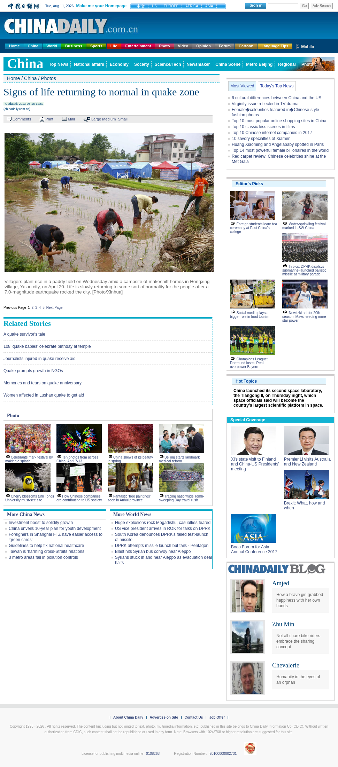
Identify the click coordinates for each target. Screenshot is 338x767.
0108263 (153, 754)
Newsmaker (198, 64)
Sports (96, 46)
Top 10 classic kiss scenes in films (263, 126)
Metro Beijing (259, 64)
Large (96, 119)
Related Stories (27, 323)
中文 (141, 6)
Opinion (203, 46)
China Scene (227, 64)
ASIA (209, 6)
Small (123, 119)
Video (183, 46)
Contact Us (193, 717)
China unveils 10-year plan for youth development (55, 528)
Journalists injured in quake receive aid (39, 358)
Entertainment (138, 46)
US (154, 6)
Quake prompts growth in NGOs (33, 370)
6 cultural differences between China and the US (276, 97)
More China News (26, 514)
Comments (22, 119)
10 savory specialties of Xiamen (261, 138)
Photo (164, 46)
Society (141, 64)
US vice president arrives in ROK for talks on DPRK (162, 528)
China (33, 46)
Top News (59, 64)
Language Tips (274, 46)
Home (14, 46)
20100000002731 (223, 754)
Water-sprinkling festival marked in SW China (304, 226)
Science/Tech (168, 64)
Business (73, 46)
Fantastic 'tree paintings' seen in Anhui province (129, 498)
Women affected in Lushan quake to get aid (43, 395)
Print (49, 119)
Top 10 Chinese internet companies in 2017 (272, 132)
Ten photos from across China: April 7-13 (77, 459)
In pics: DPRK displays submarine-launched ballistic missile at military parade (304, 270)
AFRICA (191, 6)
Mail (71, 119)
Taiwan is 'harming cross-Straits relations (46, 551)
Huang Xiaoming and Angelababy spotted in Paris (278, 144)
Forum (225, 46)
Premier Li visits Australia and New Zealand (307, 462)
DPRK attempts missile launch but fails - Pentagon (161, 545)
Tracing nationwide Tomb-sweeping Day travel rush (181, 498)
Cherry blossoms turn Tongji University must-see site (29, 498)
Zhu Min (283, 624)
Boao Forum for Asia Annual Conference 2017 (254, 549)
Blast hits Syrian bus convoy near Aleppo (153, 551)
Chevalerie (285, 665)
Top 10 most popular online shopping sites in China (279, 120)
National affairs (89, 64)
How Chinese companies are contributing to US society (79, 498)
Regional (287, 64)
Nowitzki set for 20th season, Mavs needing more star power (304, 316)
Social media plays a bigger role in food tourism (250, 315)
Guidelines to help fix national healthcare (46, 545)
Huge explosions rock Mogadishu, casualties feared (162, 522)
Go (304, 6)
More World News (132, 514)
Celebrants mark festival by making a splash (29, 459)
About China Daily (128, 717)
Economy (119, 64)
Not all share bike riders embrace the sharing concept (298, 641)
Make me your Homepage (101, 5)
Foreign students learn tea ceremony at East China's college (253, 228)
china (25, 63)
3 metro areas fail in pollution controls (43, 557)
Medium (109, 119)
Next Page (54, 308)
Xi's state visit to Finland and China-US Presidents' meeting (255, 464)
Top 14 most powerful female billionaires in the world (280, 150)
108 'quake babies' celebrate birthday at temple (47, 346)
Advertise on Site (163, 717)
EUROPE (171, 6)
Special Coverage (247, 419)
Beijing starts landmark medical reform (179, 459)
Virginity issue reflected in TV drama (265, 103)
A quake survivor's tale (24, 334)
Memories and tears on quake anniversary (42, 383)
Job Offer (217, 717)
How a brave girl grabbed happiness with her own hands (299, 600)
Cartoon (246, 46)
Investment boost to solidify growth (41, 522)
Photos (48, 78)
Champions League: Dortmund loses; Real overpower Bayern (249, 363)
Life (113, 46)
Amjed (280, 583)
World (51, 46)
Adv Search (322, 6)
